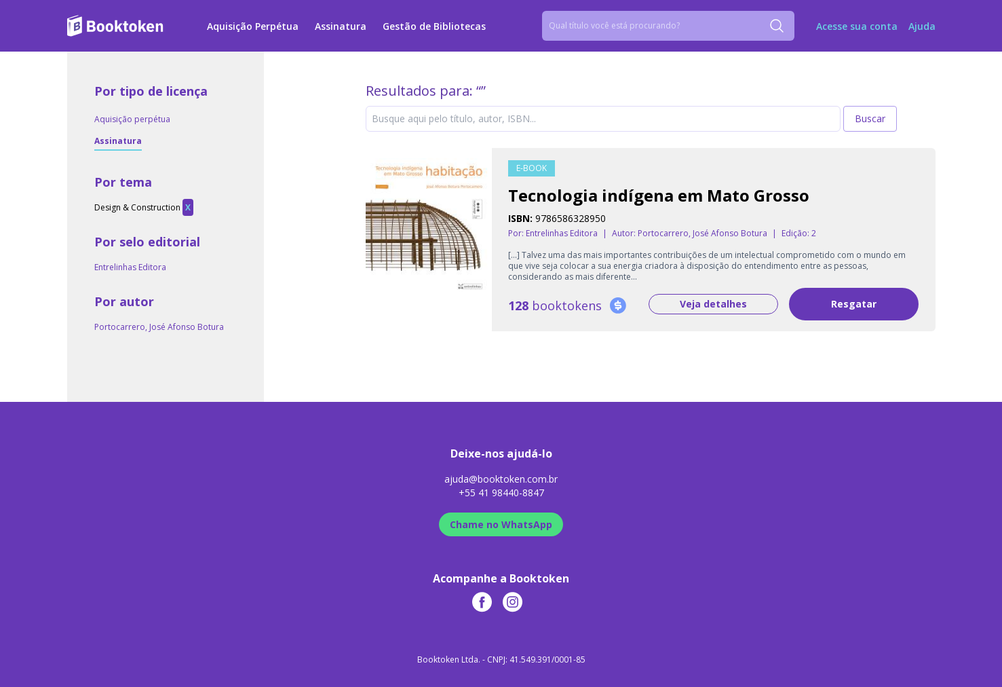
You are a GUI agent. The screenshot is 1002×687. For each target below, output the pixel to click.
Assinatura (340, 26)
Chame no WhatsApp (501, 524)
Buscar (870, 118)
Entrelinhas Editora (130, 267)
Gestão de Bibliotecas (434, 26)
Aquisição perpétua (132, 119)
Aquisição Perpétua (252, 26)
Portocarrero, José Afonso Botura (159, 327)
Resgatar (853, 303)
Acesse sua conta (857, 26)
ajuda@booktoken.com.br (501, 478)
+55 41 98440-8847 (501, 492)
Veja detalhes (713, 303)
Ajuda (922, 26)
